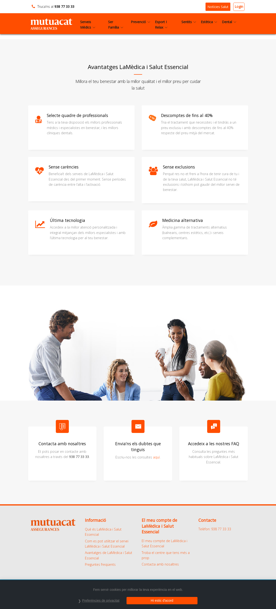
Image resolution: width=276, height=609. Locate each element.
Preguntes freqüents (100, 564)
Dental (229, 22)
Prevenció (140, 22)
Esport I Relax (161, 24)
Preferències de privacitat (100, 600)
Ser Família (115, 24)
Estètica (209, 22)
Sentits (188, 22)
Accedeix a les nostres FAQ (213, 443)
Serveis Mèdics (87, 24)
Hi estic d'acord (162, 600)
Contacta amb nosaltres (160, 564)
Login (239, 6)
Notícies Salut (217, 6)
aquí (156, 457)
